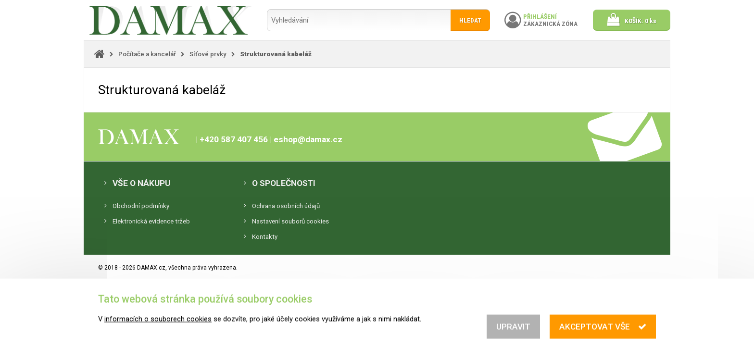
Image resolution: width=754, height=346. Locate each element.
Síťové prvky (207, 54)
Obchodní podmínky (141, 206)
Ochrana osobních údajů (286, 206)
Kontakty (264, 236)
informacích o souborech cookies (158, 341)
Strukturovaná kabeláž (276, 54)
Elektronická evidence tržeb (151, 221)
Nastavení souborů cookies (290, 221)
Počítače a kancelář (147, 54)
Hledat (470, 20)
